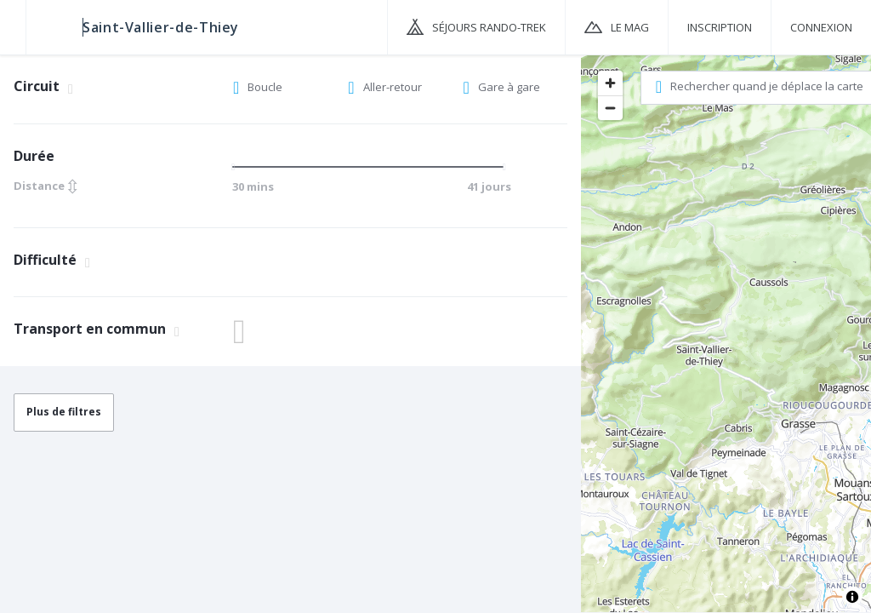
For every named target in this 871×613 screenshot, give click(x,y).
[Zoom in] (610, 83)
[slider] (238, 166)
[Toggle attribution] (852, 597)
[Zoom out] (610, 107)
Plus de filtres (63, 411)
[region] (726, 333)
